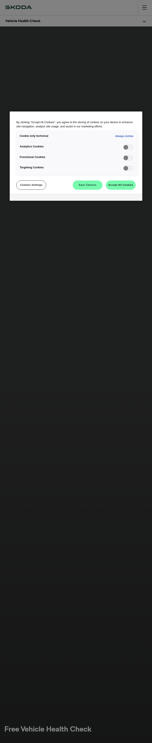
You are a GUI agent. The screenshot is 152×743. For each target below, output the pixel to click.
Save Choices (88, 185)
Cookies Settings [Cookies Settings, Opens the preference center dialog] (31, 185)
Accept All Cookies (120, 185)
